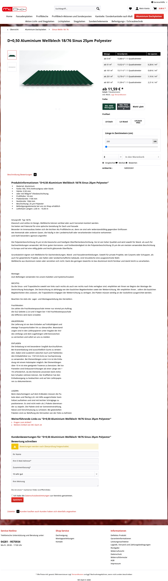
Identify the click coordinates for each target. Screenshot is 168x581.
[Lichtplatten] (64, 21)
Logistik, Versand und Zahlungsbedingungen (131, 544)
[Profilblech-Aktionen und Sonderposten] (72, 16)
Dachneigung (61, 535)
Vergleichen (109, 163)
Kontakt (59, 541)
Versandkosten (77, 574)
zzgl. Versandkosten (118, 94)
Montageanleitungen (65, 538)
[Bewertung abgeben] (55, 474)
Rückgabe (115, 548)
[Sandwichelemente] (98, 21)
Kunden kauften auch (29, 511)
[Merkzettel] (130, 8)
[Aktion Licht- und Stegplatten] (39, 21)
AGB (112, 560)
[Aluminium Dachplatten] (149, 16)
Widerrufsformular (119, 557)
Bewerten (131, 163)
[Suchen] (98, 8)
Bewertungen (28, 174)
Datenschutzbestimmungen (37, 495)
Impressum (116, 563)
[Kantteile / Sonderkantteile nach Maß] (114, 16)
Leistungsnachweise (120, 541)
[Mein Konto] (142, 8)
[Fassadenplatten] (24, 16)
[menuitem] (77, 10)
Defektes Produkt (118, 535)
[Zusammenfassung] (55, 467)
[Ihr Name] (55, 454)
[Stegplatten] (79, 21)
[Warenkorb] (159, 8)
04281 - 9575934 (10, 541)
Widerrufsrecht (117, 551)
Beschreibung (13, 174)
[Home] (9, 16)
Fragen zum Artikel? (21, 422)
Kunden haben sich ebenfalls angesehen (58, 511)
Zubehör (13, 511)
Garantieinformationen (121, 538)
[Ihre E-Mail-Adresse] (55, 460)
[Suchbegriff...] (77, 8)
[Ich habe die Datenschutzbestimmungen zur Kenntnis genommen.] (12, 495)
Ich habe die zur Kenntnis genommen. (43, 495)
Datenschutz (116, 554)
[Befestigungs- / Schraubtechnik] (127, 21)
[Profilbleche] (42, 16)
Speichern (17, 499)
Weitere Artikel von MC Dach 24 (26, 425)
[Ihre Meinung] (55, 482)
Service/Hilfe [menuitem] (158, 2)
